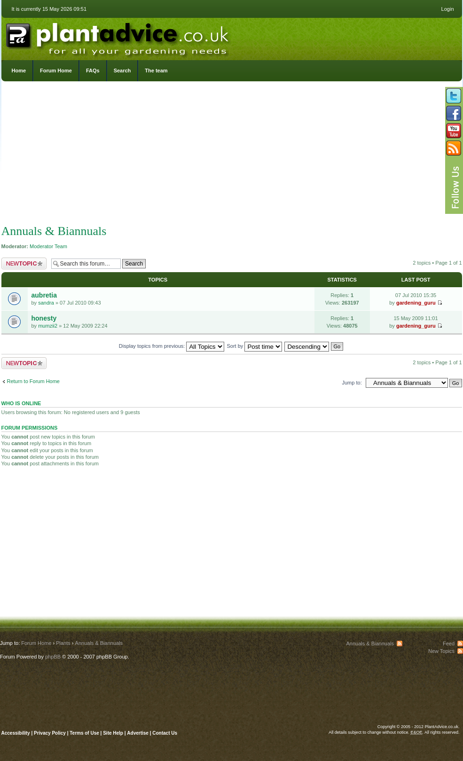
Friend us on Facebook (453, 113)
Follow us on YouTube (453, 130)
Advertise (138, 733)
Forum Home (56, 70)
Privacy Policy (50, 733)
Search (122, 70)
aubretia (44, 295)
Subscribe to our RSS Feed (453, 148)
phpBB (53, 656)
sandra (46, 303)
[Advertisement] (232, 155)
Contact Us (164, 733)
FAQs (93, 70)
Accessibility (15, 733)
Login (447, 9)
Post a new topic (24, 263)
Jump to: (352, 382)
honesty (44, 318)
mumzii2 (47, 326)
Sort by (255, 346)
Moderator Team (48, 246)
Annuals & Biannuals (54, 231)
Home (19, 70)
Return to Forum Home (33, 381)
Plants (63, 643)
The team (156, 70)
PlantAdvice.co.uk (118, 37)
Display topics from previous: (172, 346)
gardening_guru (416, 303)
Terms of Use (84, 733)
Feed (449, 643)
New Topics (441, 651)
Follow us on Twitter (453, 95)
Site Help (113, 733)
